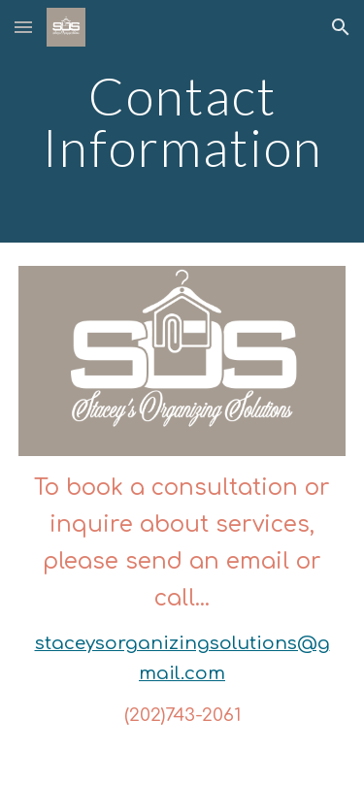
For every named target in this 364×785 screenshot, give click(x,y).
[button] (23, 26)
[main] (182, 121)
